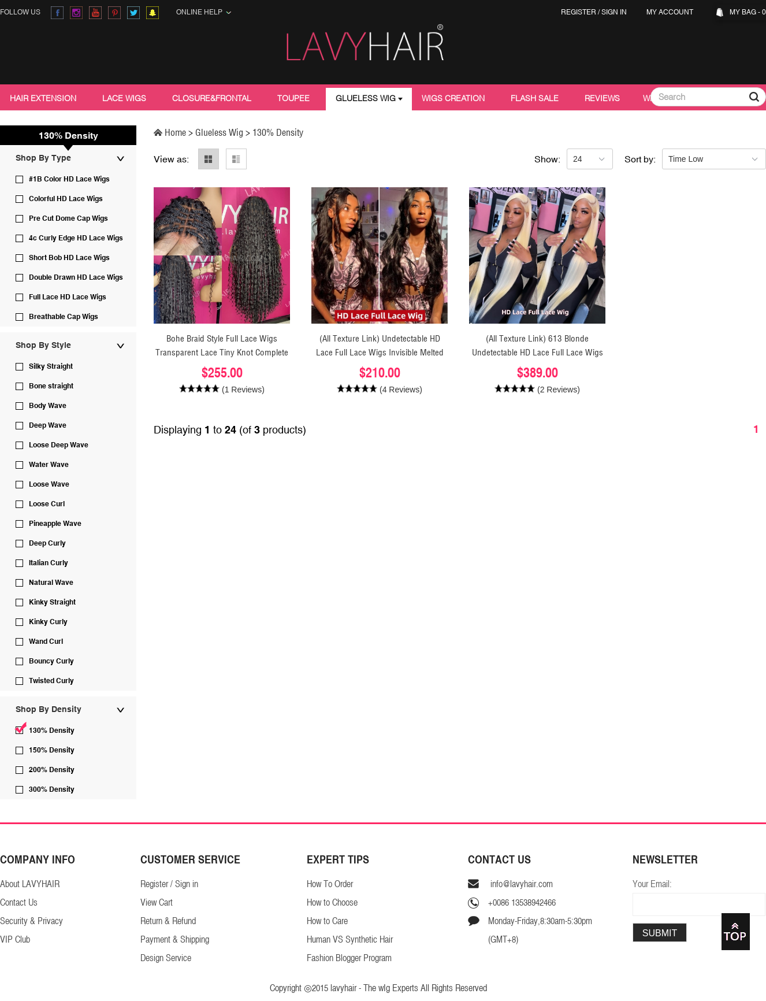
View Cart (156, 902)
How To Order (330, 883)
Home (171, 132)
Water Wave (49, 465)
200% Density (52, 770)
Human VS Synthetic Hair (350, 939)
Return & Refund (168, 920)
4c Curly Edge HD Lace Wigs (76, 238)
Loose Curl (47, 504)
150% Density (52, 750)
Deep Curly (47, 543)
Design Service (165, 957)
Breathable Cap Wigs (63, 317)
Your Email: (652, 883)
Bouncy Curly (51, 661)
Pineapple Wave (55, 524)
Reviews (602, 98)
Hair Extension (43, 98)
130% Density (52, 730)
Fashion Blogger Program (349, 957)
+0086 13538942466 (522, 902)
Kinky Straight (52, 602)
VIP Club (15, 939)
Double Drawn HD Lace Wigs (76, 277)
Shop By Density (48, 709)
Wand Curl (46, 641)
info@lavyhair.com (520, 883)
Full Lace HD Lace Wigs (67, 297)
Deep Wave (47, 425)
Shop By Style (43, 345)
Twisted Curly (51, 681)
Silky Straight (51, 366)
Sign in (614, 12)
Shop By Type (43, 157)
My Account (671, 12)
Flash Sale (535, 98)
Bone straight (51, 386)
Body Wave (47, 406)
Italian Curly (48, 563)
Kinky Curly (48, 622)
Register (578, 12)
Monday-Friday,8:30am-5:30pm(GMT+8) (540, 930)
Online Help (204, 12)
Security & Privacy (31, 920)
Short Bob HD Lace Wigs (69, 258)
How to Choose (332, 902)
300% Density (52, 789)
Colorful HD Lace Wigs (66, 199)
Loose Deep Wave (58, 445)
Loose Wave (49, 484)
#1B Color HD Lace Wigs (69, 179)
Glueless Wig (366, 98)
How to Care (327, 920)
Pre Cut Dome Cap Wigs (68, 218)
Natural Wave (51, 583)
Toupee (293, 98)
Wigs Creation (453, 98)
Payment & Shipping (174, 939)
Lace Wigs (124, 98)
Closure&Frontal (211, 98)
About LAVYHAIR (30, 883)
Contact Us (19, 902)
